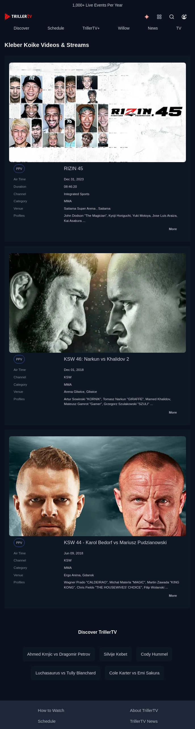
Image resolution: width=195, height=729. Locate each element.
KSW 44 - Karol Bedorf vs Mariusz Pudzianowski (115, 542)
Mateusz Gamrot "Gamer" (83, 404)
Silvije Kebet (115, 654)
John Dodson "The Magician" (85, 215)
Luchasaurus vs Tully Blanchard (65, 672)
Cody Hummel (154, 654)
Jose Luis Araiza (164, 215)
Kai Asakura (72, 220)
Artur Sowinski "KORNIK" (82, 399)
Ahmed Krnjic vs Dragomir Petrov (58, 654)
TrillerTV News (144, 721)
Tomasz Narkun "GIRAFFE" (123, 399)
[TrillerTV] (18, 17)
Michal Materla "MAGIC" (127, 582)
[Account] (184, 17)
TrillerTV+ (91, 28)
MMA (68, 201)
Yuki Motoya (142, 215)
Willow (123, 28)
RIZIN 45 (73, 168)
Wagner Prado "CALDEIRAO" (86, 582)
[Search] (171, 17)
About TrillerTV (144, 710)
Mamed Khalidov (158, 399)
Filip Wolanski (154, 587)
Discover (21, 28)
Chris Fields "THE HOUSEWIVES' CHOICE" (109, 587)
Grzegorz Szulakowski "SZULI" (126, 404)
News (153, 28)
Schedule (56, 28)
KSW (68, 377)
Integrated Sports (76, 194)
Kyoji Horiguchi (119, 215)
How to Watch (51, 710)
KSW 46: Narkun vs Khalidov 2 (96, 359)
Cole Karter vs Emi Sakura (134, 672)
